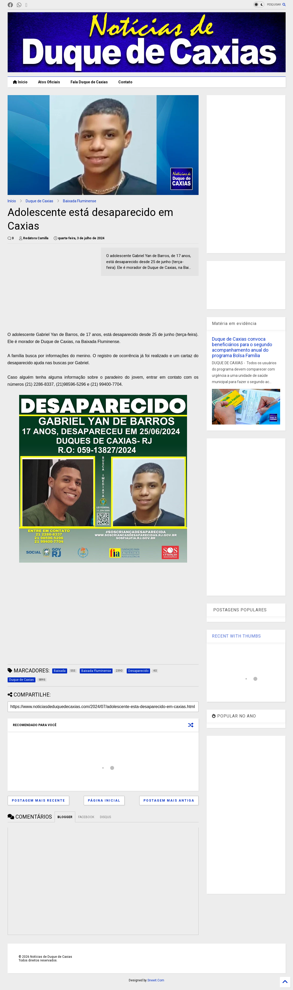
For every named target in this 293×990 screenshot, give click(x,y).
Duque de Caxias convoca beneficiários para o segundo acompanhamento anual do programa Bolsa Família (242, 347)
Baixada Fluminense (79, 201)
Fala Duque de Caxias (89, 82)
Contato (125, 82)
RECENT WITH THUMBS (236, 636)
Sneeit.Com (155, 980)
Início (20, 82)
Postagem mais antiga (168, 800)
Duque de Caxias (39, 201)
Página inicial (104, 800)
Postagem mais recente (38, 800)
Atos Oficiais (49, 82)
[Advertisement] (52, 284)
